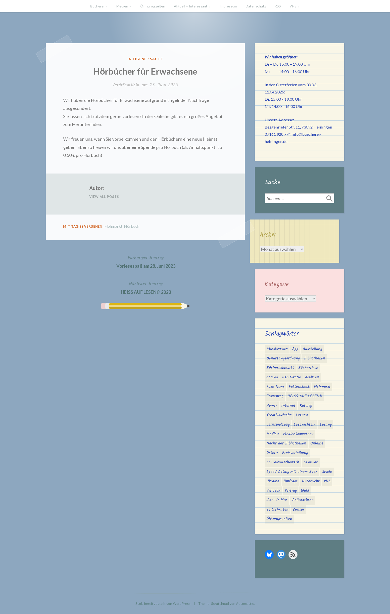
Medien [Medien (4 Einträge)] (272, 434)
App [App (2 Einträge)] (295, 349)
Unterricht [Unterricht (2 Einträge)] (311, 481)
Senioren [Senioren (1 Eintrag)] (310, 462)
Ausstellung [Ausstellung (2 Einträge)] (312, 349)
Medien (122, 6)
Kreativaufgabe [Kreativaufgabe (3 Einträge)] (279, 415)
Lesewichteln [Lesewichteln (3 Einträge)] (305, 425)
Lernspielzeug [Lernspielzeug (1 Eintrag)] (278, 425)
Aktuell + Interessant (190, 6)
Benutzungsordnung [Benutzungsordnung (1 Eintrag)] (283, 358)
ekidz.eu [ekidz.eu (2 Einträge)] (312, 377)
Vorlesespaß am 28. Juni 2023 (145, 261)
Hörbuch (131, 226)
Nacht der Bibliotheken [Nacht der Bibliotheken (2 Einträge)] (286, 443)
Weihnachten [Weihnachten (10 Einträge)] (303, 500)
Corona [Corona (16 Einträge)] (272, 377)
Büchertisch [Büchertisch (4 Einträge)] (308, 368)
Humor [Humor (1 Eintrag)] (271, 406)
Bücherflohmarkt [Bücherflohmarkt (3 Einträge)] (280, 368)
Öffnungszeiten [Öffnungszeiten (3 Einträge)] (279, 519)
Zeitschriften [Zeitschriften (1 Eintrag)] (277, 510)
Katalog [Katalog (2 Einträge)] (306, 406)
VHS (293, 6)
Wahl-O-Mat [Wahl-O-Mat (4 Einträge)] (276, 500)
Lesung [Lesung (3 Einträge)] (326, 425)
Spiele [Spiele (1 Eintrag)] (327, 472)
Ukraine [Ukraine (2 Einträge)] (272, 481)
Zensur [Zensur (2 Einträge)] (298, 510)
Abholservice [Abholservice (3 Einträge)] (277, 349)
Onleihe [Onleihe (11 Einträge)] (316, 443)
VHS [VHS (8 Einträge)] (327, 481)
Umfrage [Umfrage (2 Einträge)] (291, 481)
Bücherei (97, 6)
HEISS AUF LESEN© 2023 (146, 287)
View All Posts (104, 197)
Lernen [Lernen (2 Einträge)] (302, 415)
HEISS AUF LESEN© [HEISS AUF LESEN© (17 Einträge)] (305, 396)
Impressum (228, 6)
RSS (278, 6)
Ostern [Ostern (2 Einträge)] (272, 453)
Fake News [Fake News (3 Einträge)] (275, 387)
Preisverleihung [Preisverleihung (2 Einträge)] (295, 453)
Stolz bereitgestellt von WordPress (163, 603)
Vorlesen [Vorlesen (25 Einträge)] (273, 491)
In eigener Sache (145, 59)
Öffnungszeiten (152, 6)
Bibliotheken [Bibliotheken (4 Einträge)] (314, 358)
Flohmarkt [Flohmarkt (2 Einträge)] (322, 387)
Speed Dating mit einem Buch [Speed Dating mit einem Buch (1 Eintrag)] (292, 472)
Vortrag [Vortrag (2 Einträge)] (291, 491)
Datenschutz (256, 6)
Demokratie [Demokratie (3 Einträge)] (291, 377)
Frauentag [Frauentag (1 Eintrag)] (274, 396)
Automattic (245, 603)
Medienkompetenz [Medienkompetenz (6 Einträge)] (298, 434)
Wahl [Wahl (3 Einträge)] (305, 491)
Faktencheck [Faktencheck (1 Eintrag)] (299, 387)
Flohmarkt (113, 226)
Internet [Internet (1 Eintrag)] (288, 406)
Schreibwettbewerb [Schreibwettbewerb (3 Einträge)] (282, 462)
